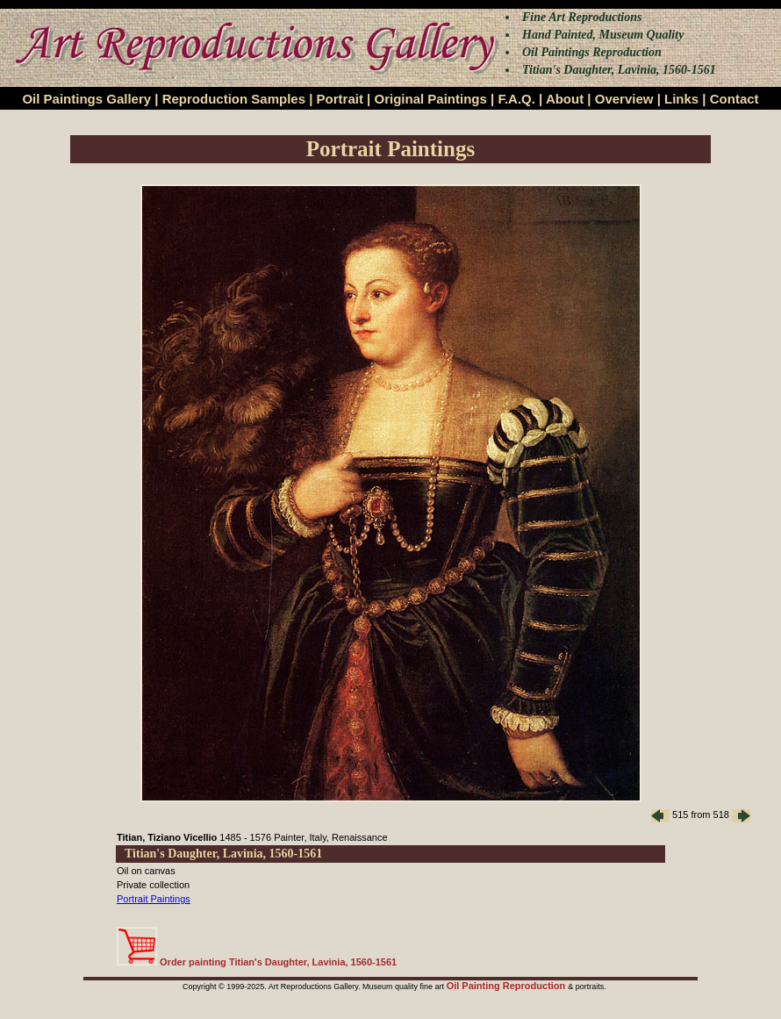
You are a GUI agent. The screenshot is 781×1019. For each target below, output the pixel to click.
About (565, 98)
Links (681, 98)
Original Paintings (430, 98)
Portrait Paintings (153, 898)
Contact (734, 98)
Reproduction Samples (233, 98)
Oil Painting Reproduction (508, 985)
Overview (624, 98)
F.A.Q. (516, 98)
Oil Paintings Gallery (86, 98)
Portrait (340, 98)
